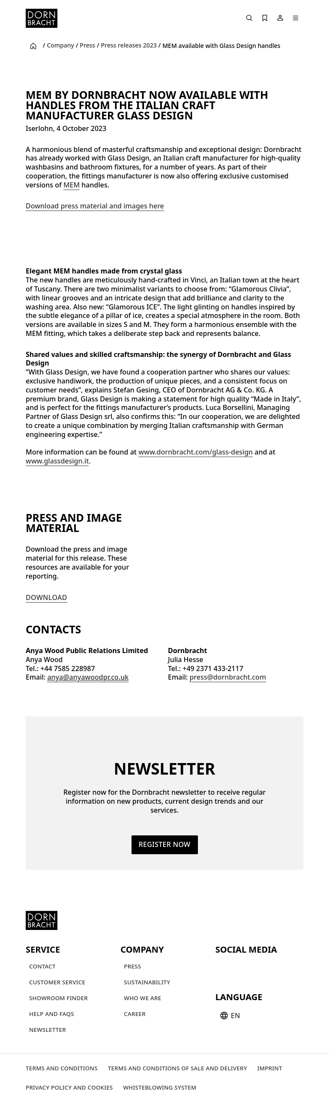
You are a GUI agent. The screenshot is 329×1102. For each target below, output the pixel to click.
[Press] (132, 966)
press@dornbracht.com (227, 677)
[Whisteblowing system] (159, 1087)
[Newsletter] (47, 1029)
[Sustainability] (147, 982)
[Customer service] (57, 982)
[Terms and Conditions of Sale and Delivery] (177, 1068)
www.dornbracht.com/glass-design (195, 452)
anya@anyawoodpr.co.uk (88, 677)
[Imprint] (269, 1068)
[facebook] (269, 967)
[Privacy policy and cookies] (69, 1087)
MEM (71, 185)
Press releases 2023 (129, 45)
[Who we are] (142, 998)
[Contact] (42, 966)
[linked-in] (285, 967)
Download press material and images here (95, 206)
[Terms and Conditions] (62, 1068)
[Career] (135, 1014)
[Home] (41, 18)
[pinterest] (254, 967)
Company (60, 45)
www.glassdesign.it (57, 461)
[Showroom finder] (58, 998)
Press (87, 45)
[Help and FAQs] (51, 1014)
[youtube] (223, 967)
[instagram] (238, 967)
